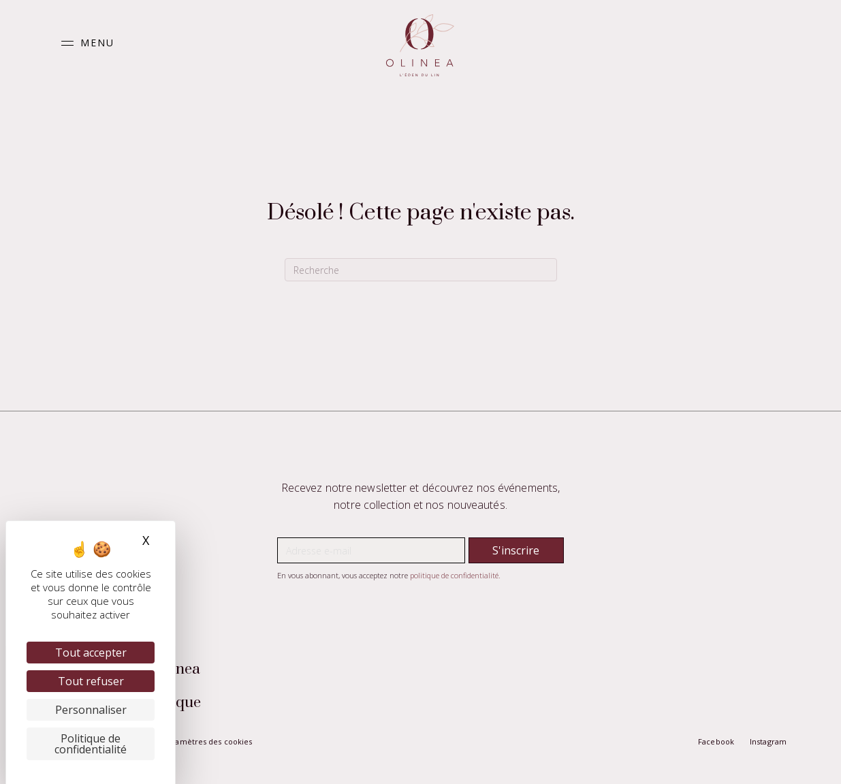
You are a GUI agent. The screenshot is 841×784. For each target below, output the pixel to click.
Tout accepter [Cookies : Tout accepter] (91, 652)
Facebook (716, 741)
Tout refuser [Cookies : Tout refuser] (91, 681)
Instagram (768, 741)
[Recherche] (421, 269)
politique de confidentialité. (455, 575)
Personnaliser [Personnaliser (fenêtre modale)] (91, 709)
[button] (84, 43)
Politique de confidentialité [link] (90, 744)
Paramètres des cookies (207, 741)
